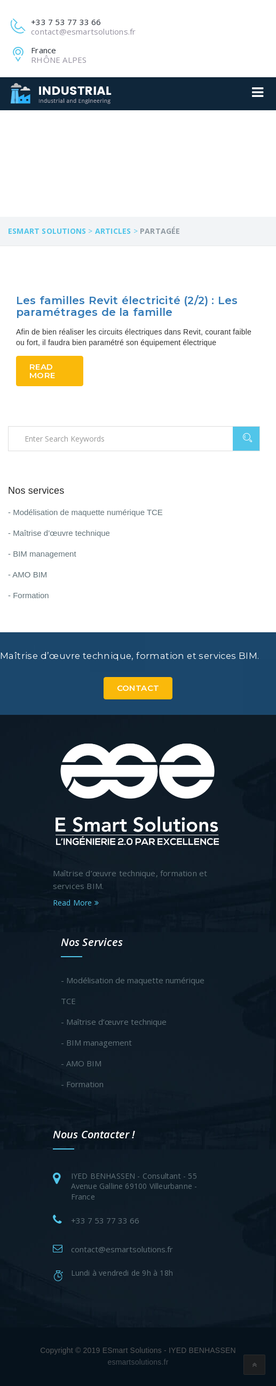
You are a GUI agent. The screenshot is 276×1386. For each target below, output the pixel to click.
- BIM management (42, 553)
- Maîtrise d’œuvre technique (59, 532)
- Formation (28, 595)
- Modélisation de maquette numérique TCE (85, 512)
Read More (42, 371)
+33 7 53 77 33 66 (105, 1220)
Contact (138, 688)
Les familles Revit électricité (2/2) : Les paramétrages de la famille (127, 306)
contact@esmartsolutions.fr (122, 1249)
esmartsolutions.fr (137, 1362)
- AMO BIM (27, 574)
